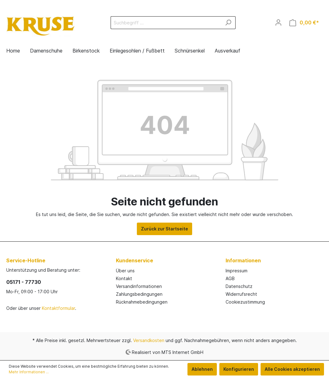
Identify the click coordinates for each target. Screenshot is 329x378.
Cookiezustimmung (245, 302)
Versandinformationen (139, 286)
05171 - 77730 (23, 282)
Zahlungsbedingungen (139, 294)
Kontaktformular (58, 308)
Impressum (236, 270)
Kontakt (124, 278)
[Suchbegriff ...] (166, 22)
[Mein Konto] (278, 22)
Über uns (125, 270)
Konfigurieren (238, 369)
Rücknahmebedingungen (141, 302)
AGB (230, 278)
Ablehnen (202, 369)
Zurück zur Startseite (164, 228)
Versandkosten (148, 340)
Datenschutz (239, 286)
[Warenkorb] (304, 23)
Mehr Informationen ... (29, 372)
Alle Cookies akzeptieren (292, 369)
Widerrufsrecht (241, 294)
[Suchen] (228, 22)
